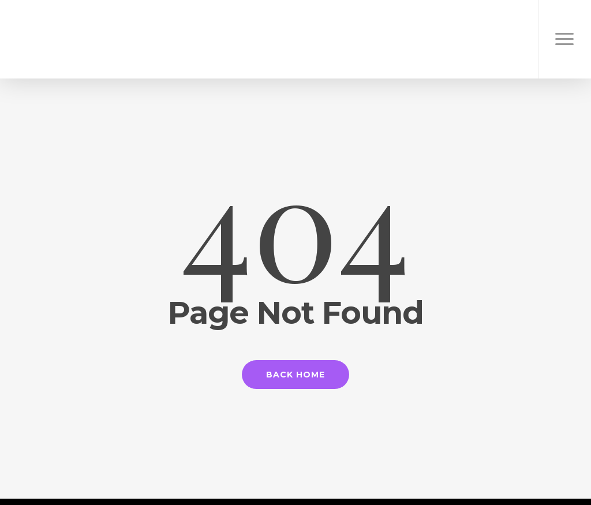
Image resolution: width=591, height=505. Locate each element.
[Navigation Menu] (564, 39)
